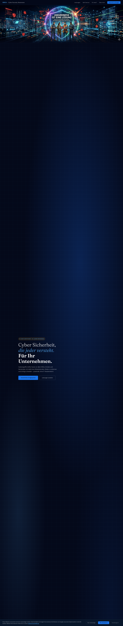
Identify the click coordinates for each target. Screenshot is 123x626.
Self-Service (86, 2)
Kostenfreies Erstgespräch (28, 377)
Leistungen (77, 2)
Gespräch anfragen (114, 2)
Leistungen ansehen (47, 378)
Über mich (102, 2)
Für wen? (94, 2)
